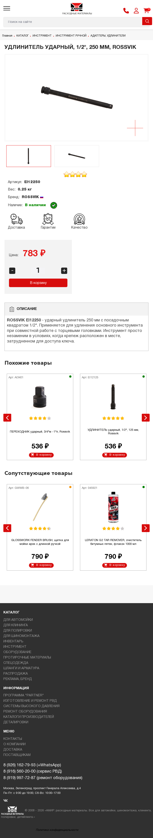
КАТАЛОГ (22, 36)
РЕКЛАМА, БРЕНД (17, 679)
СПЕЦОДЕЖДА (15, 663)
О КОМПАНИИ (14, 744)
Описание (23, 309)
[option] (76, 98)
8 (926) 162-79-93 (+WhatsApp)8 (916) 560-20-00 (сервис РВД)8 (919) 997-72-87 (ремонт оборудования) (42, 771)
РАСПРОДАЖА (15, 673)
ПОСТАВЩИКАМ (17, 755)
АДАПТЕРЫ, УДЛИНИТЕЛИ (108, 36)
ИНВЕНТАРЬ (13, 641)
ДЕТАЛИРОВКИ (15, 722)
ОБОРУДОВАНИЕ (17, 652)
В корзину (38, 283)
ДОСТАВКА (12, 749)
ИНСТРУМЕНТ (42, 36)
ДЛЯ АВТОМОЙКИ (18, 619)
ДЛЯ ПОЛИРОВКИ (17, 630)
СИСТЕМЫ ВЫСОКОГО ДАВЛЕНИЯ (31, 706)
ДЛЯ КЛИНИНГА (15, 625)
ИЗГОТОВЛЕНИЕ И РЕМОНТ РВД (30, 700)
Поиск (147, 21)
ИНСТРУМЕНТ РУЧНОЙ (71, 36)
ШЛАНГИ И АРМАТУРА (21, 668)
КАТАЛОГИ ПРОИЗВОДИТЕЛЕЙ (28, 717)
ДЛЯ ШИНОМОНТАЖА (21, 636)
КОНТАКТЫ (12, 739)
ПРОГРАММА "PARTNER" (23, 695)
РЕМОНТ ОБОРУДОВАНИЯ (25, 711)
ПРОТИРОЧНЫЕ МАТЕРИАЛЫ (27, 657)
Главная (7, 36)
